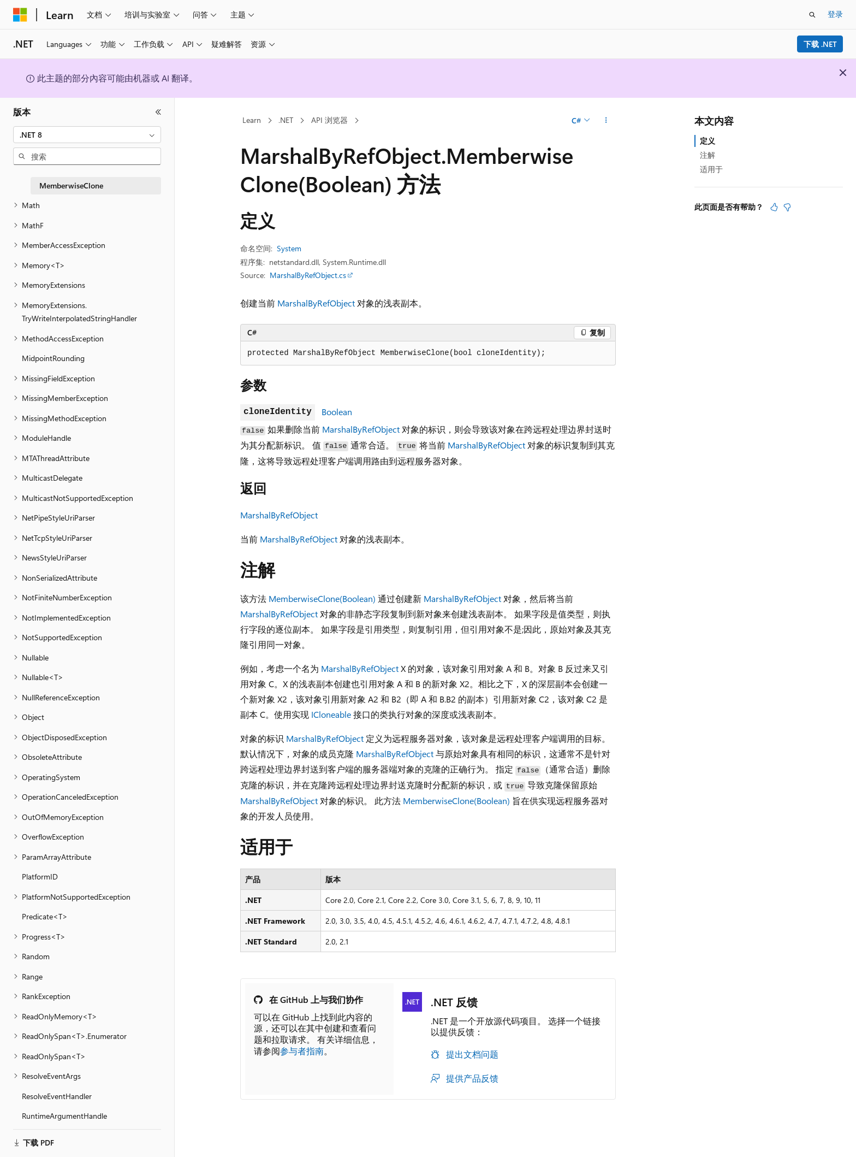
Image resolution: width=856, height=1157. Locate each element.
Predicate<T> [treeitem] (45, 916)
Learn (251, 120)
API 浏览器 (329, 120)
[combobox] (87, 135)
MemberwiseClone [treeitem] (71, 185)
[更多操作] (606, 120)
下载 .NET (820, 44)
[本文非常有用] (774, 207)
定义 (707, 140)
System (289, 248)
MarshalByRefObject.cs (308, 275)
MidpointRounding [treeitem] (53, 358)
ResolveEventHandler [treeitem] (57, 1096)
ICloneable (331, 714)
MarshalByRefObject (316, 303)
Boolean (337, 411)
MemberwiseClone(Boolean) (322, 598)
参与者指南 (302, 1050)
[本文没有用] (787, 207)
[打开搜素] (812, 15)
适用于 (711, 169)
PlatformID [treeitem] (40, 876)
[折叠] (158, 112)
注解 (707, 155)
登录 (835, 14)
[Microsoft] (20, 15)
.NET (285, 120)
